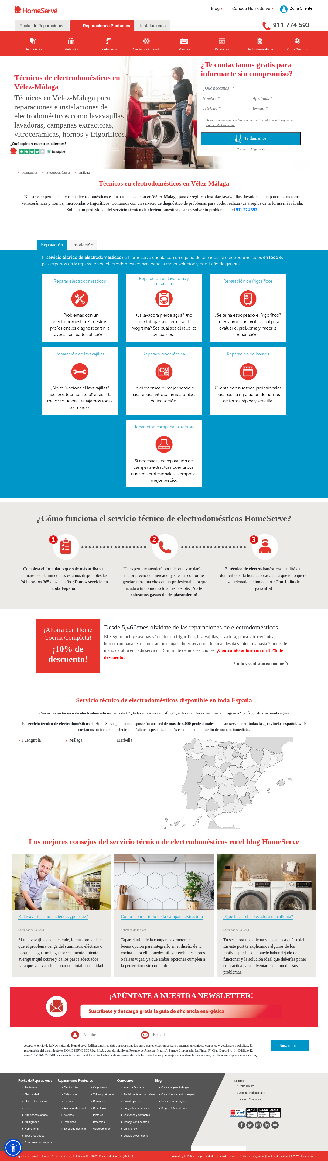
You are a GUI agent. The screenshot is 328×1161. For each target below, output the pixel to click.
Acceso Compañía (249, 1099)
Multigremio (30, 1122)
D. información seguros (37, 1142)
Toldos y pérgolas (102, 1094)
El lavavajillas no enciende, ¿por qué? (53, 916)
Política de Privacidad (220, 125)
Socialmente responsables (138, 1094)
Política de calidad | (278, 1156)
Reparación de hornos (248, 354)
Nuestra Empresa (132, 1087)
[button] (13, 1148)
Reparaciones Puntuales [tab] (106, 25)
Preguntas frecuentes (135, 1108)
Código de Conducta (134, 1135)
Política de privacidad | (201, 1156)
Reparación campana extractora (164, 426)
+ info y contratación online (260, 663)
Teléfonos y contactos (135, 1115)
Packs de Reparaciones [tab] (42, 25)
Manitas (67, 1115)
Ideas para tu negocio (172, 1101)
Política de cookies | (227, 1156)
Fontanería (29, 1087)
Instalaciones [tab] (153, 25)
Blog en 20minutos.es (172, 1108)
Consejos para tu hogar (173, 1087)
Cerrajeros (97, 1101)
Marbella (124, 740)
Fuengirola (31, 740)
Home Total (30, 1128)
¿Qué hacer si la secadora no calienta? (258, 916)
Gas (25, 1108)
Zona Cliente (245, 1086)
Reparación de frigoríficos (248, 281)
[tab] (52, 245)
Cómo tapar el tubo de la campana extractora (162, 916)
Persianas (68, 1122)
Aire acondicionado (35, 1115)
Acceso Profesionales (251, 1092)
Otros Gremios (100, 1128)
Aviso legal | (179, 1156)
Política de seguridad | (252, 1156)
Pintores (96, 1115)
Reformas (97, 1122)
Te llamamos (250, 138)
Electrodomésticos (58, 172)
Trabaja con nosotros (135, 1122)
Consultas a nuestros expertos (178, 1094)
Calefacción (69, 1094)
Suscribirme (290, 1045)
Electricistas (70, 1087)
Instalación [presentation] (82, 244)
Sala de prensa (131, 1101)
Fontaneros (69, 1101)
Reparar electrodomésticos (80, 281)
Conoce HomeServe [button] (253, 8)
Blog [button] (217, 8)
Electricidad (30, 1094)
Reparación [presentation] (52, 244)
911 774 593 (291, 25)
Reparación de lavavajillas (79, 354)
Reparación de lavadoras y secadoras (164, 281)
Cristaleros (98, 1108)
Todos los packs (33, 1135)
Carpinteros (98, 1087)
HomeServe (30, 172)
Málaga (84, 172)
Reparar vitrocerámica (164, 354)
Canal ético (129, 1128)
